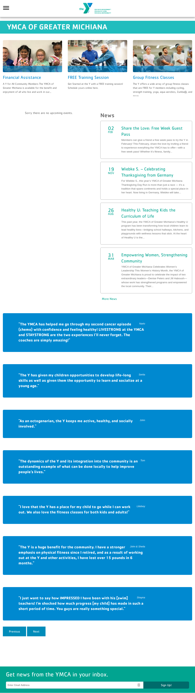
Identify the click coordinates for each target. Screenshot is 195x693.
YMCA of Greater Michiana (97, 8)
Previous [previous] (14, 631)
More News (109, 299)
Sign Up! (166, 685)
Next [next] (36, 631)
